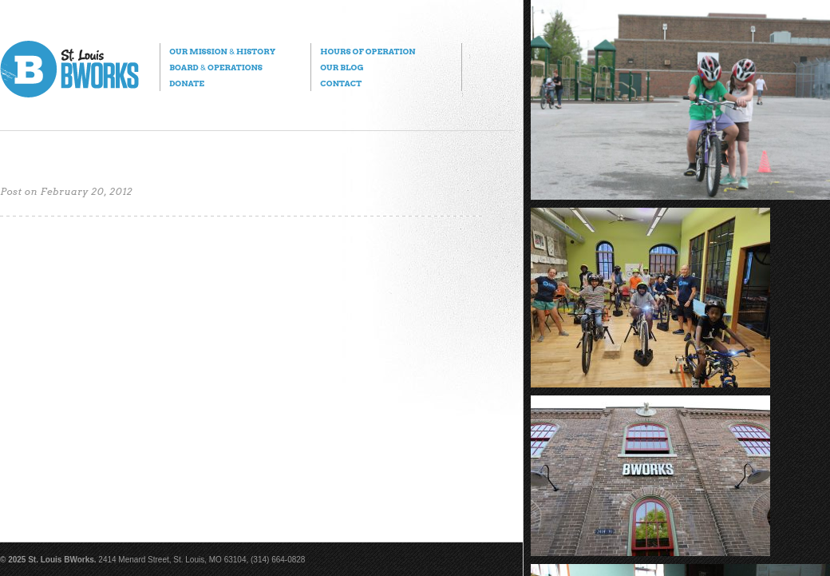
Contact (341, 83)
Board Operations (216, 67)
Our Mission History (222, 51)
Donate (186, 83)
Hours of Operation (367, 51)
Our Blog (341, 67)
